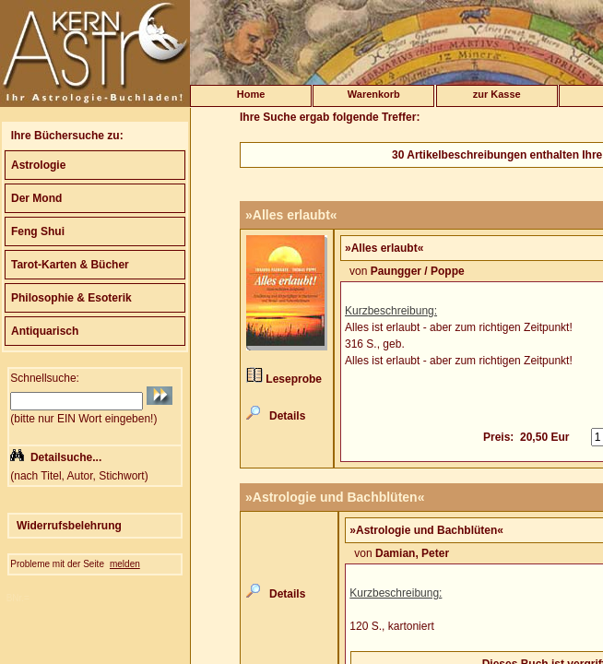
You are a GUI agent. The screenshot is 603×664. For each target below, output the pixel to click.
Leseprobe (294, 379)
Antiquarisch (44, 331)
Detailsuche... (65, 457)
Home (251, 94)
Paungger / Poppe (418, 271)
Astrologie (38, 165)
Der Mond (36, 198)
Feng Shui (38, 231)
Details (287, 415)
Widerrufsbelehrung (69, 525)
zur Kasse (497, 94)
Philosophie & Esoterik (71, 297)
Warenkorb (374, 94)
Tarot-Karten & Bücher (70, 264)
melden (125, 564)
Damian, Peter (412, 553)
